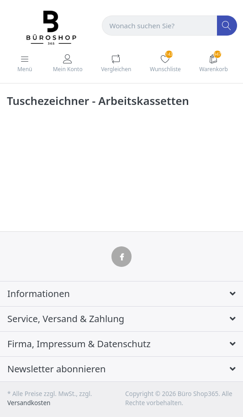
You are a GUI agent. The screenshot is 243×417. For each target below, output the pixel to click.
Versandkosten (28, 403)
